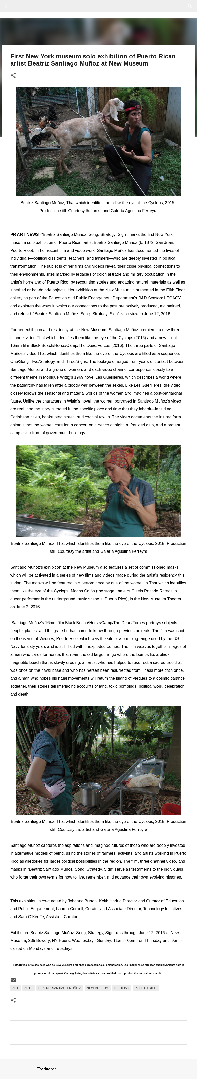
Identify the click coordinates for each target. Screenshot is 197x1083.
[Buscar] (21, 6)
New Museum (98, 988)
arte (28, 988)
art (15, 988)
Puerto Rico (146, 988)
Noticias (121, 988)
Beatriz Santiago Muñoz (59, 988)
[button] (13, 75)
